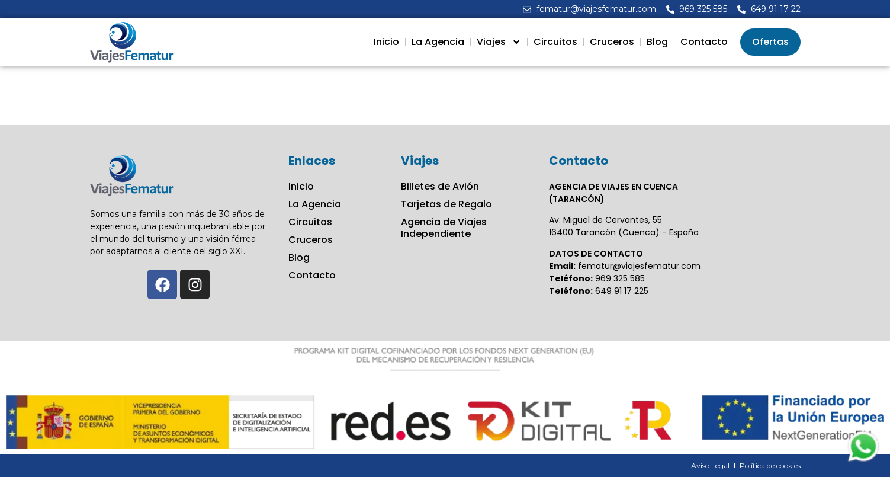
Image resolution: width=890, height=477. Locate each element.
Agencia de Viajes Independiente (444, 228)
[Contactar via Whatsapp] (863, 460)
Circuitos (555, 42)
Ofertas (770, 42)
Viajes (499, 42)
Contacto (704, 42)
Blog (657, 42)
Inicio (386, 42)
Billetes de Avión (440, 187)
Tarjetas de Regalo (446, 204)
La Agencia (438, 42)
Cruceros (612, 42)
